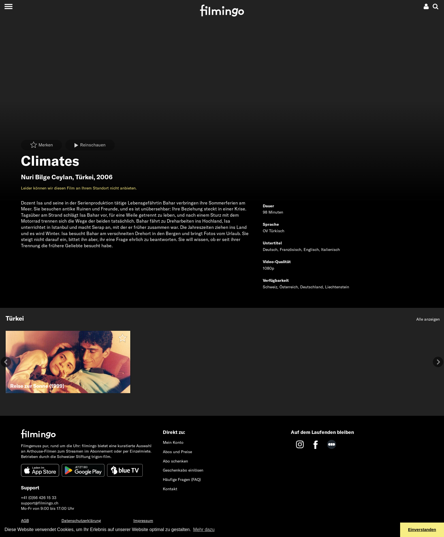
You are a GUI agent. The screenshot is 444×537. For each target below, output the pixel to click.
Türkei (84, 177)
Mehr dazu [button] (204, 529)
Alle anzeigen (428, 319)
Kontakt (170, 488)
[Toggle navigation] (8, 6)
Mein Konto (173, 442)
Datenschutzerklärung (81, 520)
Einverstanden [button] (422, 529)
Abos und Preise (177, 451)
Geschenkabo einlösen (183, 470)
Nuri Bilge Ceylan (46, 177)
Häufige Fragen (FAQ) (182, 479)
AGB (25, 520)
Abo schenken (175, 461)
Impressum (143, 520)
